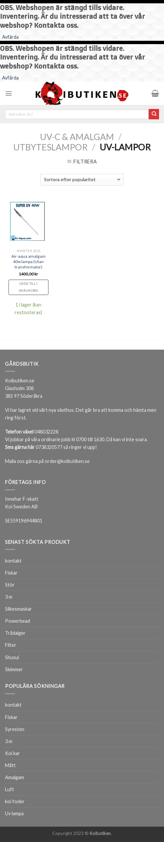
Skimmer (14, 669)
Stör (10, 585)
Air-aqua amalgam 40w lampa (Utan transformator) (28, 261)
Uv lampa (14, 813)
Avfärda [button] (10, 37)
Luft (9, 789)
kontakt (13, 561)
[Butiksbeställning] (82, 180)
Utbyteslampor (50, 147)
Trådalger (15, 633)
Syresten (14, 729)
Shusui (12, 657)
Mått (10, 765)
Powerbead (17, 621)
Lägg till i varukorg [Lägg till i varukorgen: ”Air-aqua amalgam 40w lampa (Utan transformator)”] (28, 287)
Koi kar (12, 753)
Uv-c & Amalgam (77, 136)
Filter (10, 645)
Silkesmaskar (18, 609)
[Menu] (8, 93)
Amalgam (14, 777)
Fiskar (11, 573)
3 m (8, 597)
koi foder (15, 801)
